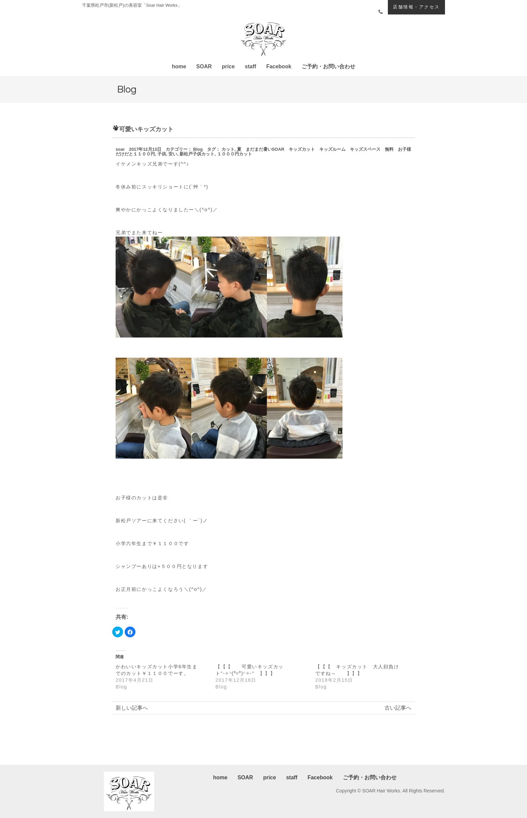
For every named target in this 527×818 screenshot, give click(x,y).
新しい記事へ (132, 708)
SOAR (204, 66)
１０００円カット (234, 153)
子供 (161, 153)
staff (250, 66)
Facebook (278, 66)
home (179, 66)
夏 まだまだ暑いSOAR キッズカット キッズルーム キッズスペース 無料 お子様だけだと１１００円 (263, 151)
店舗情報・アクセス (416, 6)
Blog (198, 149)
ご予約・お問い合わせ (328, 66)
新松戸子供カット (196, 153)
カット (228, 149)
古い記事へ (397, 708)
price (228, 66)
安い (172, 153)
